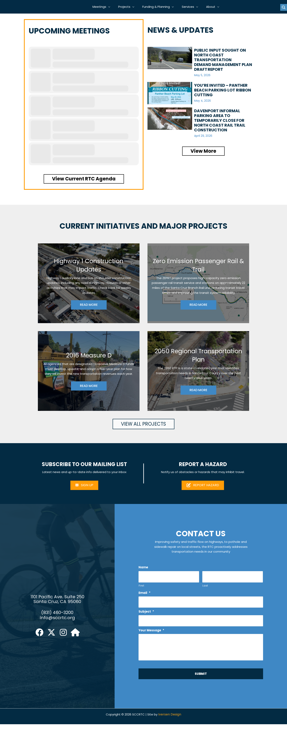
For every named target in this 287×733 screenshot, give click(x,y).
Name (144, 569)
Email (145, 595)
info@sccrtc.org (57, 623)
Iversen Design (171, 723)
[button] (113, 7)
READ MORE (89, 305)
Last (205, 587)
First (141, 587)
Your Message (152, 633)
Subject (147, 614)
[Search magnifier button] (283, 7)
